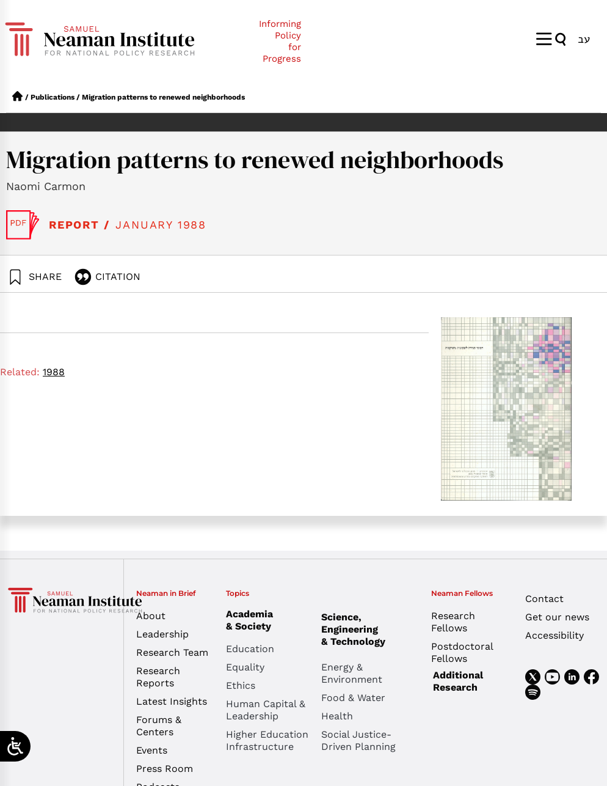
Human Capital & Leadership (265, 710)
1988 (54, 372)
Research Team (172, 652)
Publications (53, 97)
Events (151, 750)
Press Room (164, 768)
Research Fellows (453, 622)
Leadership (162, 634)
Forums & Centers (158, 726)
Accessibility (554, 635)
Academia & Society (252, 620)
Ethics (240, 685)
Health (337, 716)
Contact (544, 598)
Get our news (557, 617)
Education (250, 649)
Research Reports (158, 677)
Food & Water (353, 697)
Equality (245, 667)
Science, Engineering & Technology (368, 629)
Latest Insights (171, 701)
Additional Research (458, 681)
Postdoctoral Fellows (462, 652)
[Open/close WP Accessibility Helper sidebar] (15, 746)
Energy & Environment (351, 673)
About (150, 616)
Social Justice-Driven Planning (358, 740)
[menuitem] (584, 38)
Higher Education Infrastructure (267, 740)
